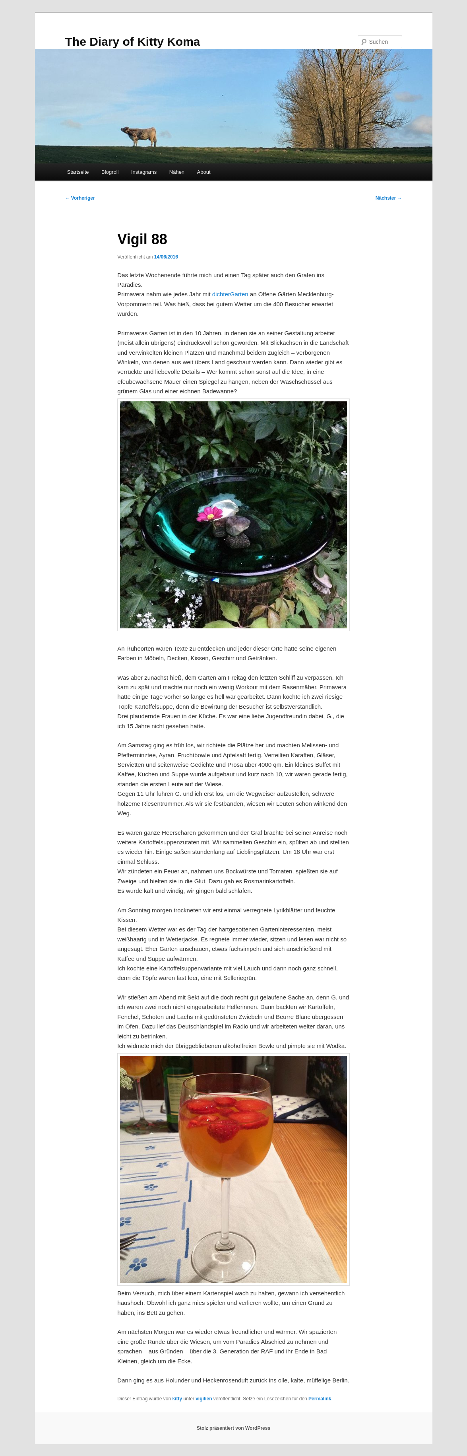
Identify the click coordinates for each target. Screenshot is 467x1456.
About (204, 172)
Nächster (389, 198)
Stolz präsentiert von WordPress (233, 1428)
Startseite (78, 172)
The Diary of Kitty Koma (132, 41)
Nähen (176, 172)
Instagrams (144, 172)
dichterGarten (230, 294)
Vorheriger (80, 198)
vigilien (204, 1399)
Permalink (319, 1399)
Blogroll (109, 172)
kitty (177, 1399)
